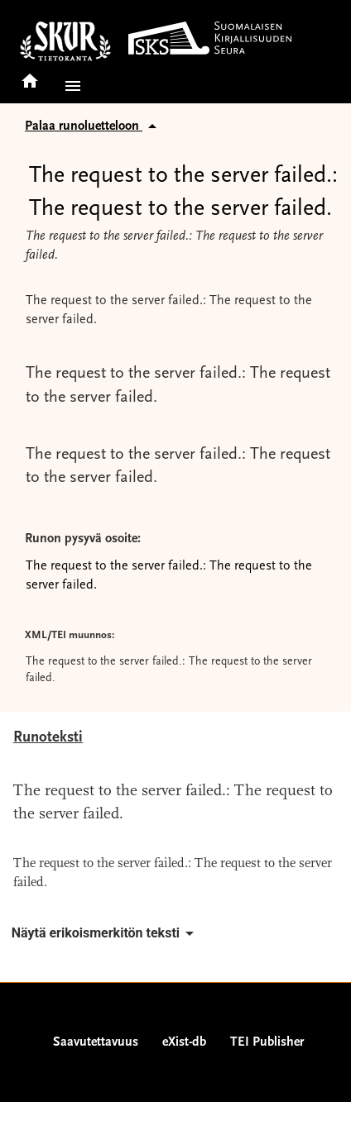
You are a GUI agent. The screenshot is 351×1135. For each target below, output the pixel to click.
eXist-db (184, 1042)
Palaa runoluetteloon (93, 126)
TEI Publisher (267, 1042)
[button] (69, 86)
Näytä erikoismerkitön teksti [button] (106, 933)
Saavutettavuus (95, 1042)
